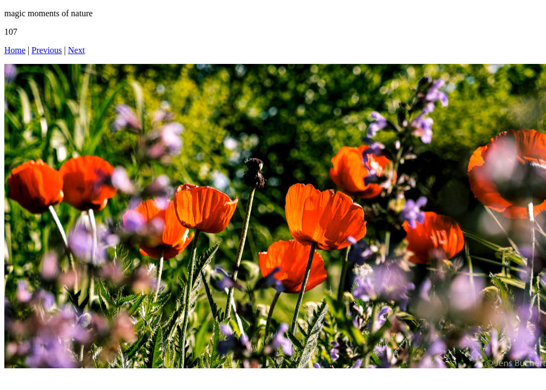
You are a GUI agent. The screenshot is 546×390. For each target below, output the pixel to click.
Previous (46, 50)
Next (76, 50)
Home (14, 50)
